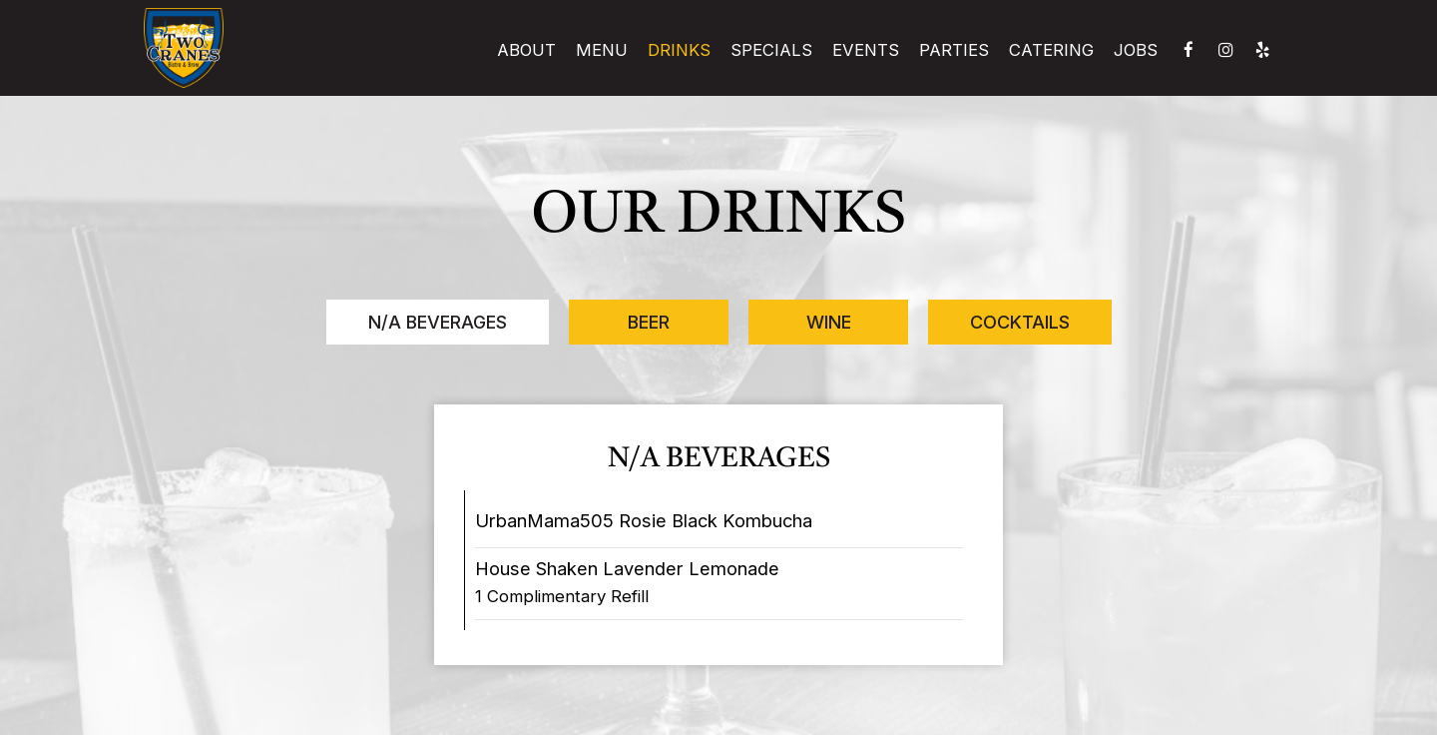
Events (865, 50)
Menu (602, 50)
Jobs (1136, 50)
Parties (954, 50)
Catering (1051, 50)
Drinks (679, 50)
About (526, 50)
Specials (771, 50)
